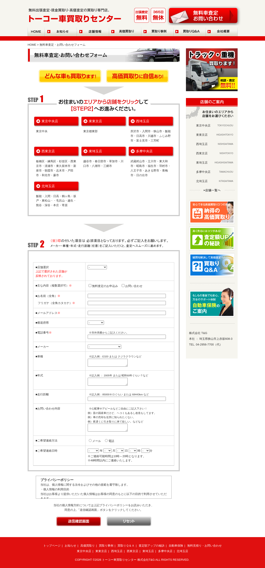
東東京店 (95, 121)
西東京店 (48, 151)
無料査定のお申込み (105, 286)
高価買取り (87, 545)
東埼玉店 (95, 151)
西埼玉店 (142, 121)
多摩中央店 (144, 151)
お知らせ (70, 545)
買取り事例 (106, 545)
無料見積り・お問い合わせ (204, 545)
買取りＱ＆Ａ (125, 545)
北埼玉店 (48, 186)
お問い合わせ (133, 286)
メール (96, 441)
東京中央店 (50, 121)
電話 (111, 441)
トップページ (52, 545)
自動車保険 (176, 545)
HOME (32, 44)
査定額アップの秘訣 (152, 545)
